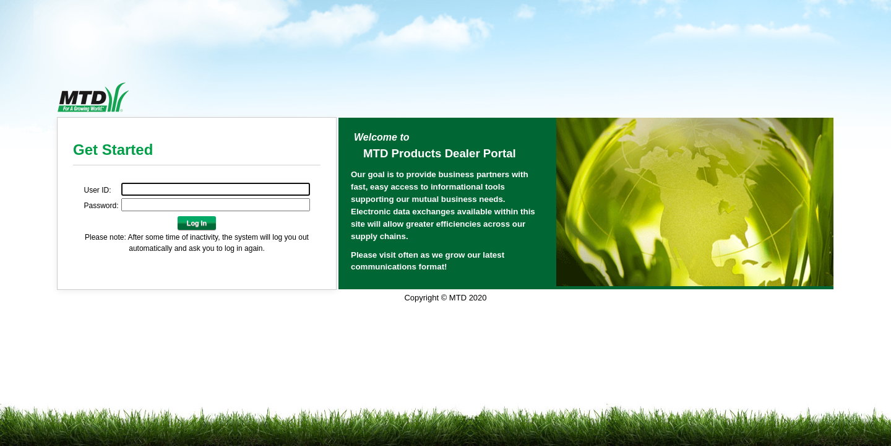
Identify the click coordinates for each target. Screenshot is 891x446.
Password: (101, 205)
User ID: (97, 190)
